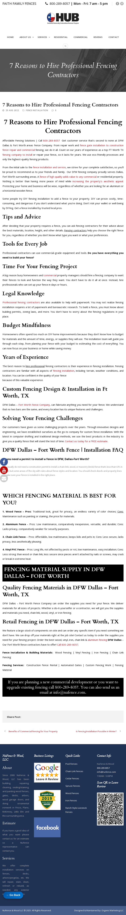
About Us (25, 37)
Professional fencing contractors (21, 302)
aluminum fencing (97, 639)
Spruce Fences (72, 785)
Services (42, 37)
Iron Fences (71, 800)
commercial (50, 275)
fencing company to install (17, 154)
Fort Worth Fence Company (34, 404)
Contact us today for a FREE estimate (86, 441)
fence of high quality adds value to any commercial (68, 176)
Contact (113, 37)
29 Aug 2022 (12, 110)
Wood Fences (72, 793)
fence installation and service (49, 167)
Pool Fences (71, 763)
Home (10, 37)
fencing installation (63, 370)
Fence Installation (37, 110)
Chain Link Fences (74, 771)
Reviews (98, 37)
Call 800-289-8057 (67, 644)
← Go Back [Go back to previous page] (13, 895)
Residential (61, 37)
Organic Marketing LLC (113, 910)
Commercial (81, 37)
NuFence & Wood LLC (12, 910)
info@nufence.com (106, 771)
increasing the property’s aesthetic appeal (98, 181)
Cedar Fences (72, 778)
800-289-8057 (60, 3)
